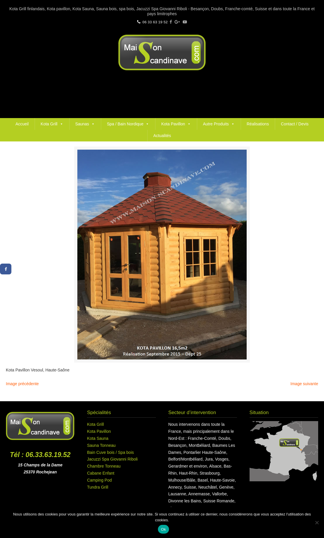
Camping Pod (99, 480)
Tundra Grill (97, 487)
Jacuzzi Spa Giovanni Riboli (112, 459)
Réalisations (258, 124)
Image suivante (304, 383)
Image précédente (22, 383)
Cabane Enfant (100, 473)
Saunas (85, 124)
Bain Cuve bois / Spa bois (110, 452)
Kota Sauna (97, 438)
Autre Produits (219, 124)
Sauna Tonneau (101, 445)
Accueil (22, 124)
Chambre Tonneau (104, 466)
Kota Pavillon (176, 124)
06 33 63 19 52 (155, 22)
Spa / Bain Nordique (128, 124)
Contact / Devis (295, 124)
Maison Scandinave (162, 52)
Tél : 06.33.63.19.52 (40, 455)
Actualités (162, 135)
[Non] (317, 522)
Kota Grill (52, 124)
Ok (163, 529)
